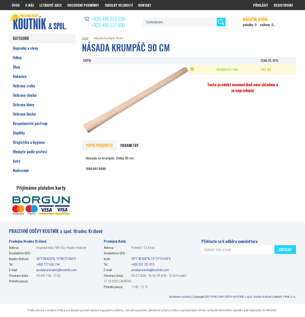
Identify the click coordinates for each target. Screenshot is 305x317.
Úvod (85, 38)
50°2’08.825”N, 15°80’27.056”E (56, 259)
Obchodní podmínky (83, 5)
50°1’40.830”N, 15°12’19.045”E (151, 259)
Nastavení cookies (180, 296)
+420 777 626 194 (48, 265)
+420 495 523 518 (107, 18)
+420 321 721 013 (142, 265)
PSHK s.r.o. (289, 296)
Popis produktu (99, 145)
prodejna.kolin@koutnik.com (150, 270)
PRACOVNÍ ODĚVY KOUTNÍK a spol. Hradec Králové (241, 296)
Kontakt (144, 5)
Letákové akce (51, 5)
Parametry (129, 145)
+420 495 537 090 (108, 25)
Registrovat (283, 5)
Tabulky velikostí (118, 5)
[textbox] (183, 22)
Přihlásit (260, 5)
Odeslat (285, 249)
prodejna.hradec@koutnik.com (57, 270)
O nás (29, 5)
